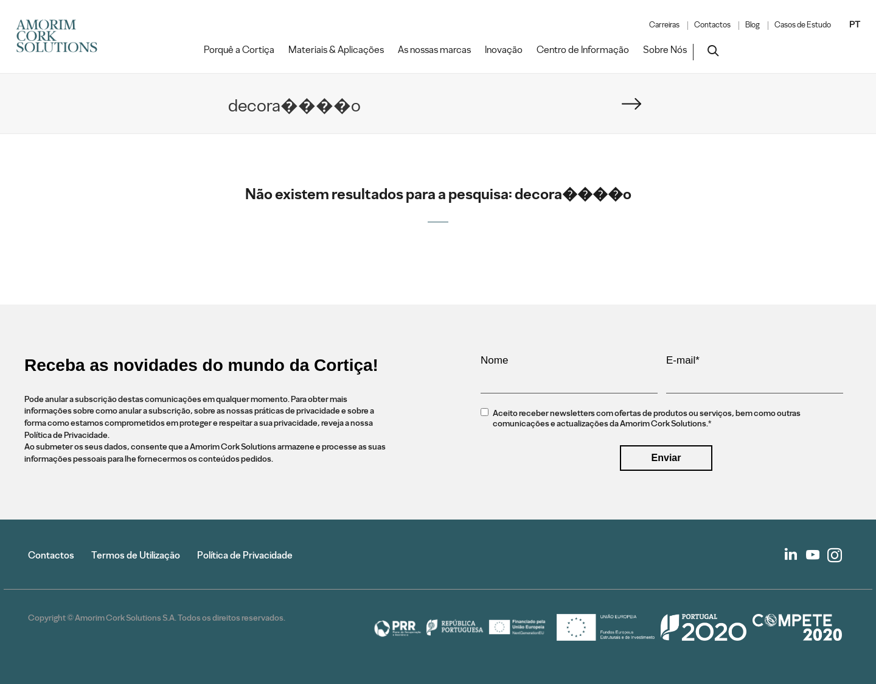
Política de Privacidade (245, 555)
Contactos (712, 25)
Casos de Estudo (802, 25)
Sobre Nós (665, 50)
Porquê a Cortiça (239, 50)
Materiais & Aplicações (336, 50)
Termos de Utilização (135, 555)
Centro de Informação (583, 50)
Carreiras (664, 25)
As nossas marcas (434, 50)
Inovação (504, 50)
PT (854, 24)
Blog (752, 25)
